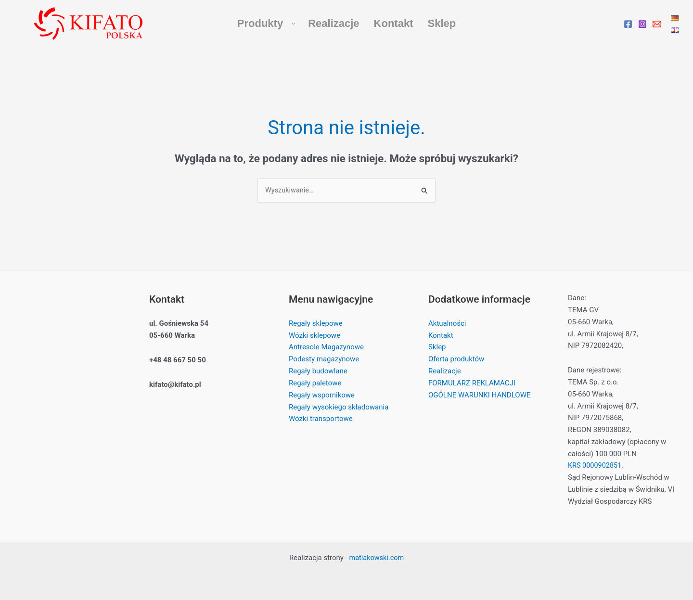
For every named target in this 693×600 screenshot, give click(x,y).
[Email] (657, 24)
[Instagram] (642, 24)
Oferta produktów (456, 359)
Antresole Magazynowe (326, 347)
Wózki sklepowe (314, 335)
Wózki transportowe (321, 419)
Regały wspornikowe (322, 395)
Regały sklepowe (316, 323)
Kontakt (440, 335)
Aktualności (447, 323)
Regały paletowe (315, 383)
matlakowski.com (376, 557)
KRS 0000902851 (596, 465)
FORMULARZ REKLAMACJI (471, 383)
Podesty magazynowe (324, 359)
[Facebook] (628, 24)
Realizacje (444, 371)
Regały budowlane (318, 371)
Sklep (437, 347)
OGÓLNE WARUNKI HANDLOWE (479, 395)
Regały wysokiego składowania (338, 407)
